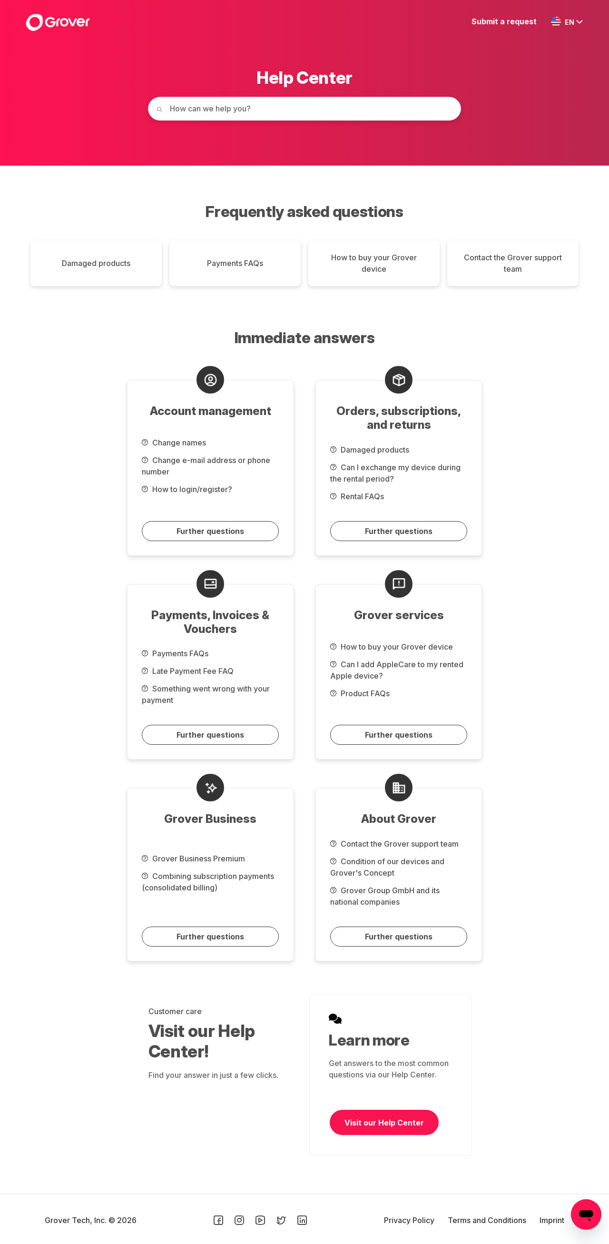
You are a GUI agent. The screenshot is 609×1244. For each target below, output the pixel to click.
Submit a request (504, 21)
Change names (174, 442)
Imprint (552, 1220)
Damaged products (96, 263)
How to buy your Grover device (374, 263)
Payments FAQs (235, 263)
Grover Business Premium (193, 858)
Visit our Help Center (384, 1122)
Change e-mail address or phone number (206, 465)
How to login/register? (187, 489)
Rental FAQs (357, 496)
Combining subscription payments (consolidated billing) (208, 881)
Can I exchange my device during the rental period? (395, 473)
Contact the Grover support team (513, 263)
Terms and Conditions (488, 1220)
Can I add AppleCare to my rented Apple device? (396, 670)
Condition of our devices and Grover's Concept (387, 867)
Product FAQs (360, 693)
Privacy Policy (410, 1220)
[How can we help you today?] (304, 108)
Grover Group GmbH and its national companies (385, 896)
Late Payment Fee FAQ (188, 671)
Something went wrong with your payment (206, 694)
